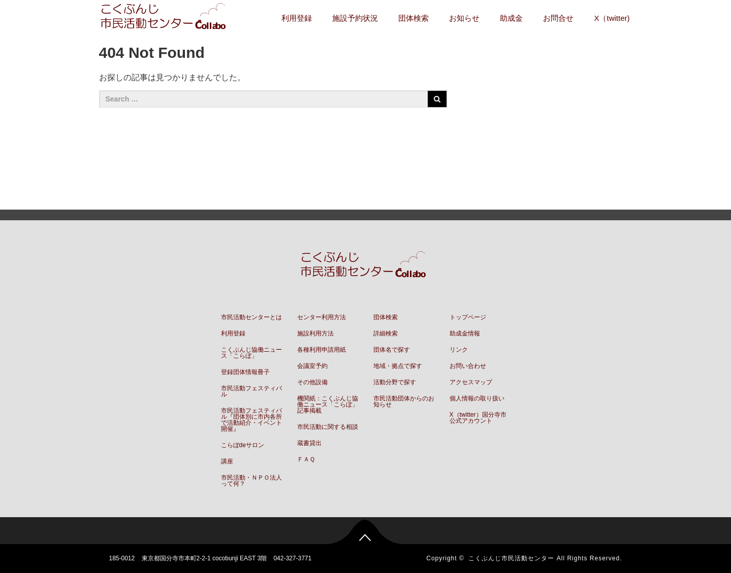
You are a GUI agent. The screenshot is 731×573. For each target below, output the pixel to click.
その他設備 (312, 382)
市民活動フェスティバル (251, 391)
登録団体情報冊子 (245, 372)
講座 (227, 461)
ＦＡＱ (306, 459)
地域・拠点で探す (397, 365)
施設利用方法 (315, 333)
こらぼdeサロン (242, 445)
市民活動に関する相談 (327, 426)
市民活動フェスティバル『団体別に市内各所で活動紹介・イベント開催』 (251, 419)
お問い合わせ (468, 365)
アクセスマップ (471, 382)
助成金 (511, 18)
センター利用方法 (321, 317)
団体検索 (413, 18)
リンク (459, 349)
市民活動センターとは (251, 317)
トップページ (468, 317)
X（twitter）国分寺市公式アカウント (478, 417)
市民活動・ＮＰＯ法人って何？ (251, 480)
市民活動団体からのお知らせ (403, 401)
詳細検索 (385, 333)
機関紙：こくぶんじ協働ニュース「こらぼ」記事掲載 (327, 404)
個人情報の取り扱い (477, 398)
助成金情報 (465, 333)
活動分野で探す (394, 382)
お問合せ (558, 18)
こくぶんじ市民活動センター (511, 558)
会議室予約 (312, 365)
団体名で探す (391, 349)
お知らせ (464, 18)
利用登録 (296, 18)
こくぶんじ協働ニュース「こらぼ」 (251, 352)
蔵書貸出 (309, 443)
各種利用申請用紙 (321, 349)
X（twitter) (611, 18)
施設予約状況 (355, 18)
